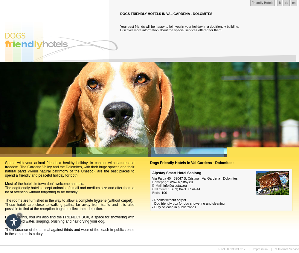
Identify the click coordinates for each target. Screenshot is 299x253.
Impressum (260, 249)
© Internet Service (287, 249)
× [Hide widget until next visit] (19, 215)
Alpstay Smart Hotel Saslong (176, 173)
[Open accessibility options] (13, 221)
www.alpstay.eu (181, 182)
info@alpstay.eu (175, 185)
